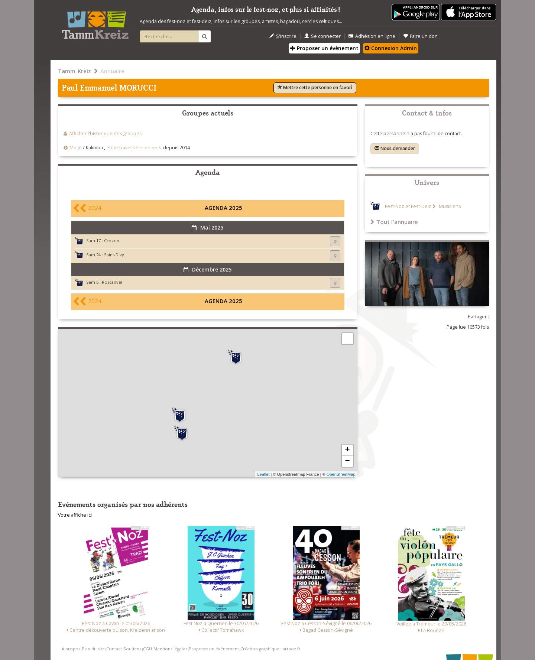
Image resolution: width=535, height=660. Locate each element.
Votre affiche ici (75, 515)
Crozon (111, 240)
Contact (114, 648)
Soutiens (132, 648)
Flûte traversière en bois (134, 147)
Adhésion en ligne (371, 36)
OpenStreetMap (341, 474)
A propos (71, 648)
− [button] (347, 461)
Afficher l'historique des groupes (105, 133)
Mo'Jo (75, 147)
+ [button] (347, 450)
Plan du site (93, 648)
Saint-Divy (114, 254)
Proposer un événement (214, 648)
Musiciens (449, 206)
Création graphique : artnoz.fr (270, 648)
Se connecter (322, 36)
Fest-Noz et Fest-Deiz (408, 206)
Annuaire (112, 71)
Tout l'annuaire (394, 221)
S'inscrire (282, 36)
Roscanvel (112, 282)
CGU (147, 648)
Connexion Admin (390, 48)
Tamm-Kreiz (74, 71)
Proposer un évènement (324, 48)
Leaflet (263, 474)
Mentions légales (170, 648)
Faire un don (420, 36)
